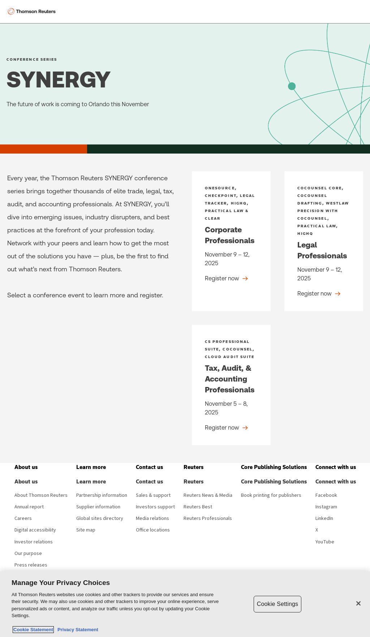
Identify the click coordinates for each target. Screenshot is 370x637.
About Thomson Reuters (41, 495)
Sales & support (153, 495)
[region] (185, 604)
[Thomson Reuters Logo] (33, 11)
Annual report (29, 507)
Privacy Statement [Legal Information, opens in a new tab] (76, 629)
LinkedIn (324, 518)
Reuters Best (198, 507)
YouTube (324, 542)
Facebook (326, 495)
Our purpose (28, 553)
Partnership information (101, 495)
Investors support (155, 507)
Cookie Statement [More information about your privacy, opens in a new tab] (33, 629)
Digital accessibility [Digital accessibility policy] (35, 530)
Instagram (326, 507)
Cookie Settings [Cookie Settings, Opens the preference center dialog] (277, 604)
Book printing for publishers (271, 495)
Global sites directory (99, 518)
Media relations (152, 518)
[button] (26, 467)
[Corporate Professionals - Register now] (231, 241)
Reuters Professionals (208, 518)
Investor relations (33, 542)
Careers (23, 518)
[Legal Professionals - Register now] (323, 241)
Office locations (153, 530)
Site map (85, 530)
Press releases (30, 565)
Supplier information (98, 507)
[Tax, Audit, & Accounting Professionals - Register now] (231, 385)
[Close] (358, 603)
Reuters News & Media (208, 495)
